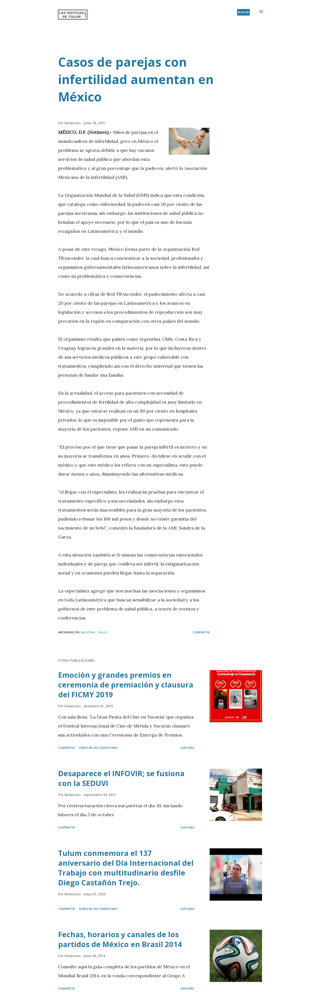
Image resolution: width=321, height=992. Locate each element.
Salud (102, 632)
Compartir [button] (201, 632)
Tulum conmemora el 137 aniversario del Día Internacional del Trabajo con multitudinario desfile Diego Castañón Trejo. (125, 868)
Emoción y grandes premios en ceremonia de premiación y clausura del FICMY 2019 (125, 685)
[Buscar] (243, 12)
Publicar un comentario (98, 748)
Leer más (187, 748)
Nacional (88, 632)
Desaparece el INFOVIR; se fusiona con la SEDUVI (121, 778)
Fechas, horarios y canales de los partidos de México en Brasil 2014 (120, 939)
